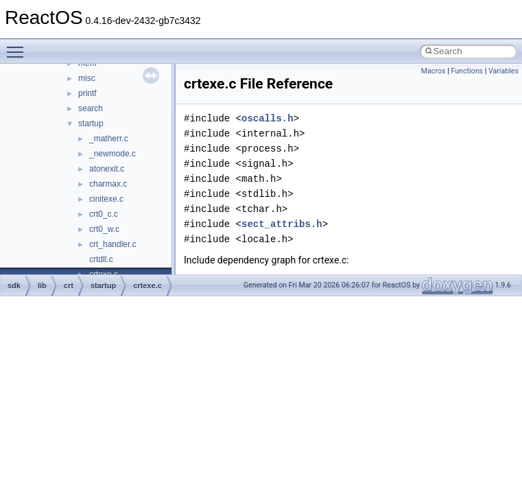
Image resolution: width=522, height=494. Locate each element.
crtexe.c (147, 285)
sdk (14, 285)
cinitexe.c (106, 199)
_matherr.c (108, 138)
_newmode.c (112, 153)
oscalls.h (267, 118)
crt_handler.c (113, 244)
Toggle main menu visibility (18, 46)
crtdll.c (101, 259)
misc (86, 78)
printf (87, 93)
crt (68, 285)
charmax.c (108, 184)
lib (42, 285)
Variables (503, 71)
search (90, 108)
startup (91, 123)
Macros (433, 71)
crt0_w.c (104, 229)
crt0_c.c (103, 214)
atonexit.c (106, 169)
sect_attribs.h (281, 224)
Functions (467, 71)
